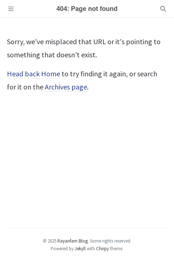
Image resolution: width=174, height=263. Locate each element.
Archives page (66, 86)
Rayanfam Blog (73, 241)
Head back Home (33, 73)
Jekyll (80, 248)
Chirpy (102, 248)
